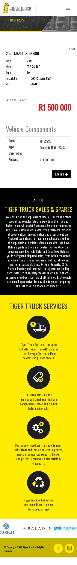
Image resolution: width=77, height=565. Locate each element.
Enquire (61, 174)
